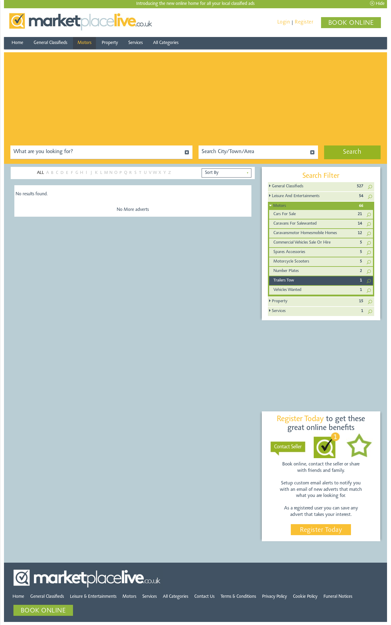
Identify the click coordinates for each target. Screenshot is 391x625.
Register (304, 22)
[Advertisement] (195, 95)
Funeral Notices (337, 596)
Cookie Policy (305, 596)
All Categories (165, 43)
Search (352, 152)
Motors (84, 43)
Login (283, 22)
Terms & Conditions (238, 596)
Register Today (321, 530)
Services (135, 43)
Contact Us (204, 596)
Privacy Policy (274, 596)
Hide (377, 3)
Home (17, 43)
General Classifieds (50, 43)
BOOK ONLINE (351, 23)
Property (110, 43)
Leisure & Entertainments (93, 596)
